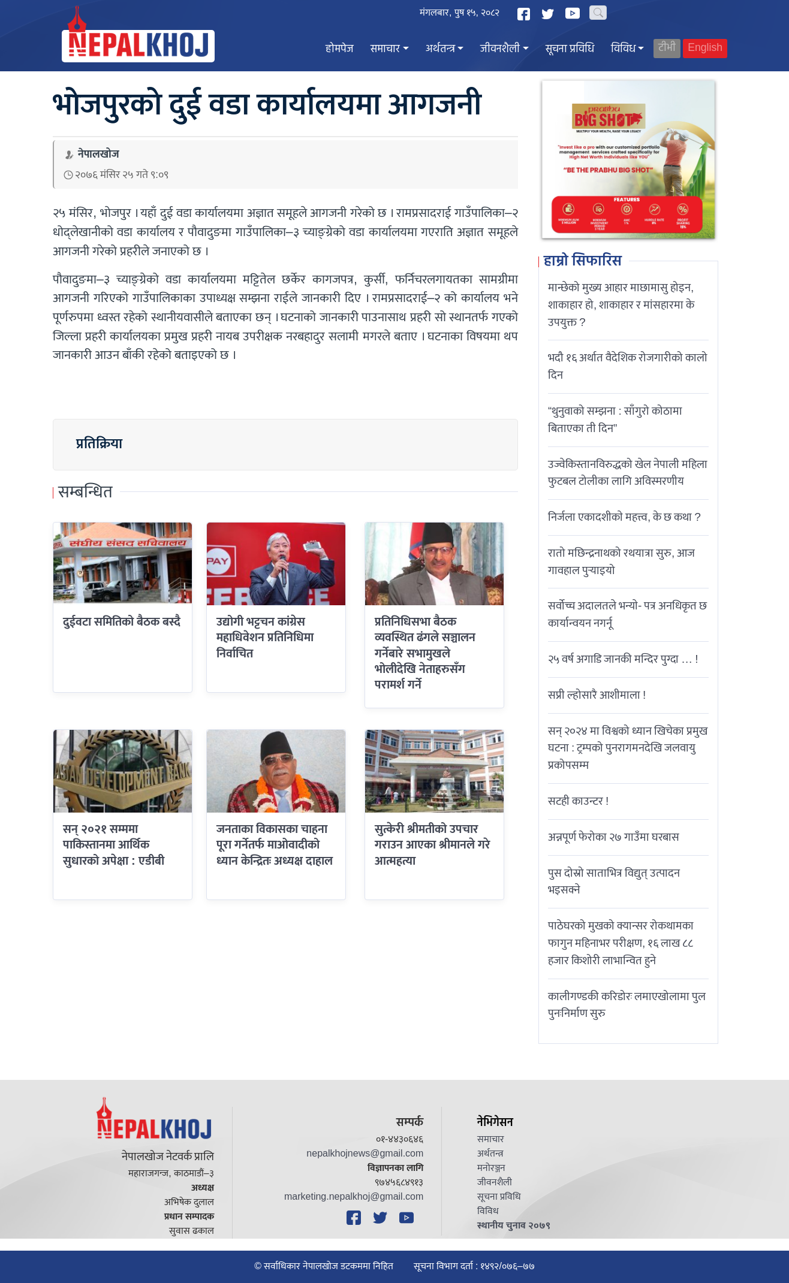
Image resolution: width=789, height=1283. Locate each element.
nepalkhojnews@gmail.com (364, 1154)
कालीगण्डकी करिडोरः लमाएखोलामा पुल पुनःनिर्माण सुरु (627, 1005)
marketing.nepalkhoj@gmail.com (353, 1197)
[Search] (598, 12)
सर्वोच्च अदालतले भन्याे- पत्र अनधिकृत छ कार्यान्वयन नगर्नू (627, 614)
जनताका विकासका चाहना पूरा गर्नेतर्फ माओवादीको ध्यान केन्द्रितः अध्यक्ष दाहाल (274, 845)
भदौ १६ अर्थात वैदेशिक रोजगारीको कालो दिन (627, 366)
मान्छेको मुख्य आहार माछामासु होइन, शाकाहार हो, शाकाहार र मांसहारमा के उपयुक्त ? (621, 305)
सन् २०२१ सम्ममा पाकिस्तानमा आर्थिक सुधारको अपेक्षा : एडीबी (113, 845)
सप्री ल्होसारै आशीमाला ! (597, 695)
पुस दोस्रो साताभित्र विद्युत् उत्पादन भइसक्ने (614, 882)
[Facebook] (525, 14)
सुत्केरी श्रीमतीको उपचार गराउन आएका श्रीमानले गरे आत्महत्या (432, 845)
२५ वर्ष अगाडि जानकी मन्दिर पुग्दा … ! (623, 659)
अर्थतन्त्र (440, 49)
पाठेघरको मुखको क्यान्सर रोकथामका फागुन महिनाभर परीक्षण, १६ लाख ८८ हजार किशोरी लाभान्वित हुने (621, 943)
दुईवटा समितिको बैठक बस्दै (121, 622)
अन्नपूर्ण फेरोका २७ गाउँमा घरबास (613, 837)
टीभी (667, 48)
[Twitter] (549, 14)
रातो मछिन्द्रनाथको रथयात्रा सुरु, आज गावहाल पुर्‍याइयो (621, 562)
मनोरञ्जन (491, 1168)
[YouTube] (574, 13)
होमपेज (340, 49)
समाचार (385, 49)
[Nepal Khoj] (138, 46)
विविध (623, 49)
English (705, 48)
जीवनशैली (500, 49)
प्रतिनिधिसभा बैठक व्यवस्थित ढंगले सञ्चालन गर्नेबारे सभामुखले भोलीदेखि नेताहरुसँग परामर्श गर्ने (425, 653)
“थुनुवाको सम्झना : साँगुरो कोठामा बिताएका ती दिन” (615, 419)
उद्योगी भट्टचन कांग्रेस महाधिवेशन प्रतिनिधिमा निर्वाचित (265, 638)
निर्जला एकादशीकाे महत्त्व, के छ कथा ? (624, 517)
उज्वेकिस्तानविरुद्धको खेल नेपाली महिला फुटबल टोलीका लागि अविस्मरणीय (627, 473)
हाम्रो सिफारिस (583, 261)
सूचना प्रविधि (570, 49)
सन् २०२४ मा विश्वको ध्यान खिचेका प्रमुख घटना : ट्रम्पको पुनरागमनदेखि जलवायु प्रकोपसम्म (627, 748)
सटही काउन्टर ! (578, 801)
